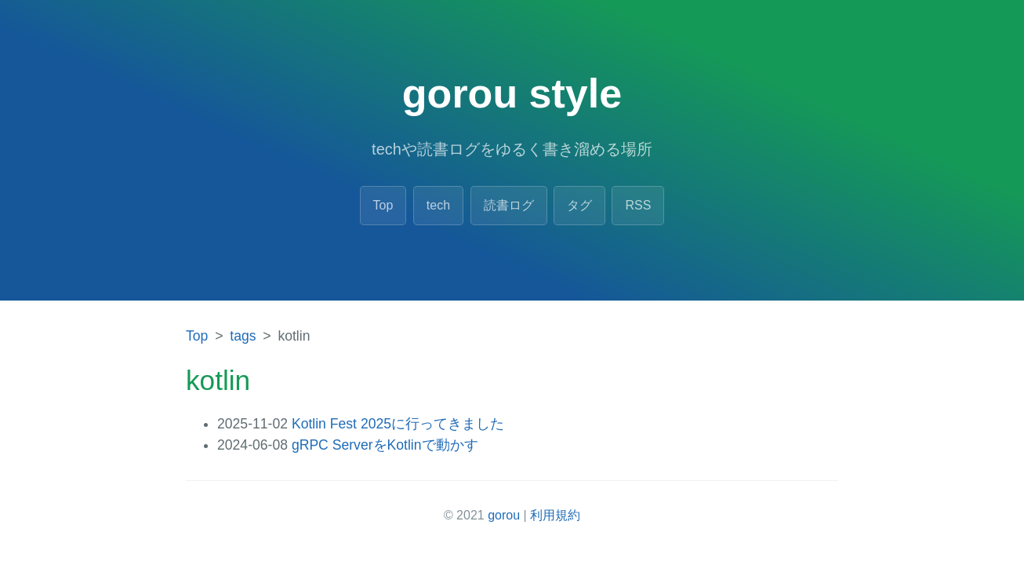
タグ (579, 205)
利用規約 (555, 515)
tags (243, 336)
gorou (504, 515)
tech (438, 205)
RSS (638, 205)
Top (383, 205)
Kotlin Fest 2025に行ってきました (398, 424)
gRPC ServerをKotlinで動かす (385, 445)
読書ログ (509, 205)
